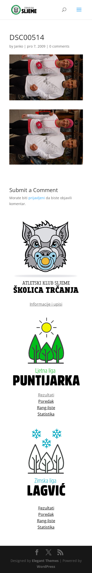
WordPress (46, 566)
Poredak (46, 514)
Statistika (46, 527)
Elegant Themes (45, 560)
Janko (18, 46)
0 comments (59, 46)
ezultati (47, 508)
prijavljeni (36, 197)
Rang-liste (46, 520)
